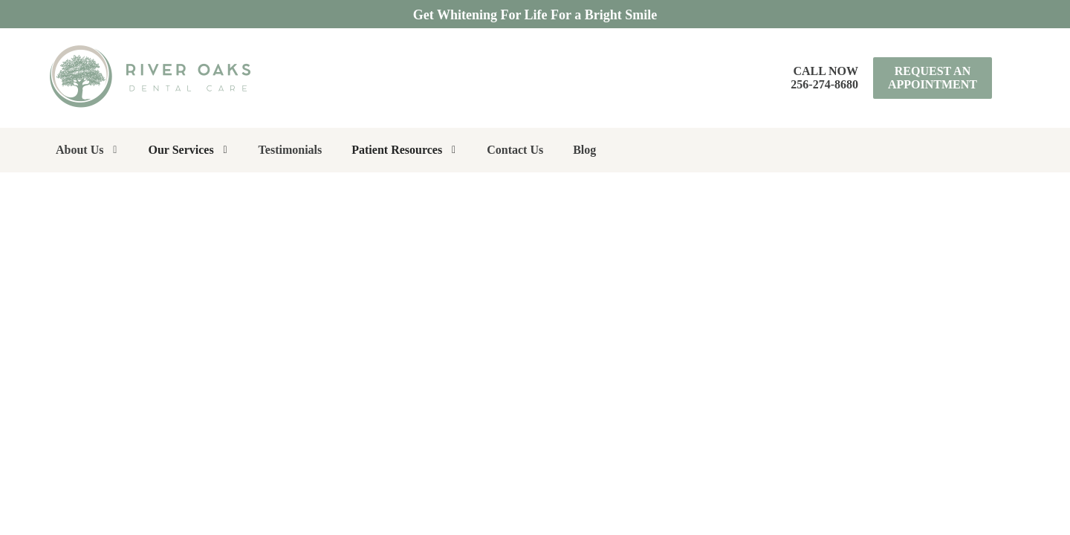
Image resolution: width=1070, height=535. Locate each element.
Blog (584, 149)
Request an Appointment (932, 78)
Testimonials (290, 149)
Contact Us (515, 149)
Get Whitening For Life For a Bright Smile (535, 14)
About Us (79, 149)
